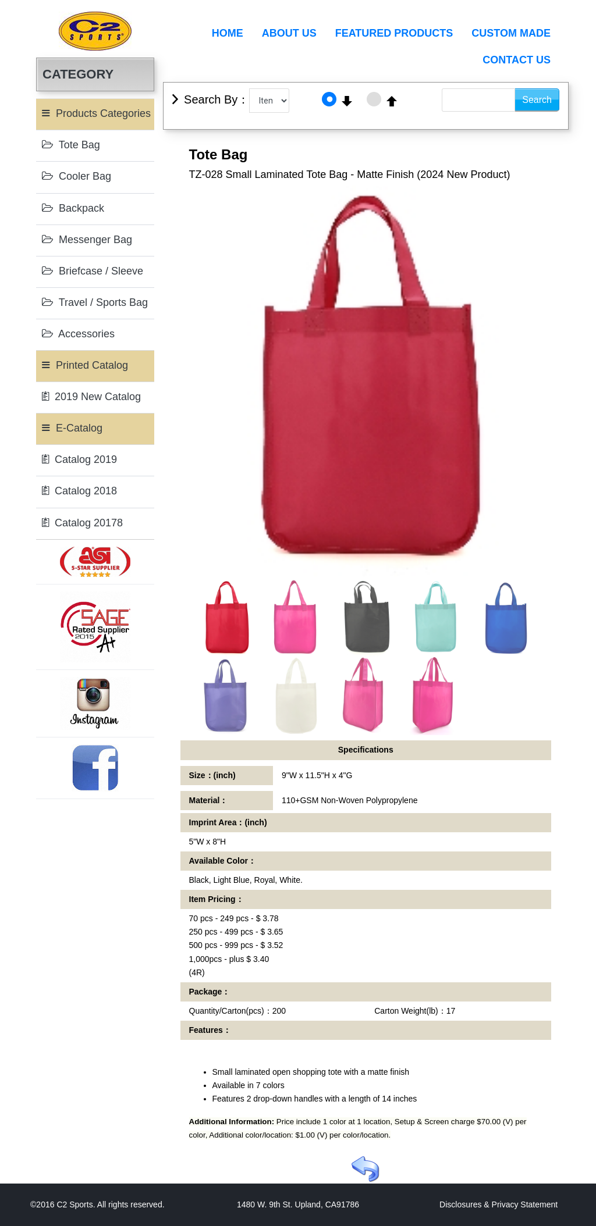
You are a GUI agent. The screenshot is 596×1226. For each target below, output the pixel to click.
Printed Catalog (85, 365)
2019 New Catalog (91, 396)
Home (227, 33)
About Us (289, 33)
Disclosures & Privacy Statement (498, 1204)
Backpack (73, 208)
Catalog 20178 (82, 523)
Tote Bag (71, 145)
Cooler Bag (76, 176)
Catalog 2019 (79, 459)
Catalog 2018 (79, 491)
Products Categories (96, 113)
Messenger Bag (87, 239)
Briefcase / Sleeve (92, 271)
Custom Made (511, 33)
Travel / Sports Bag (95, 302)
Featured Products (394, 33)
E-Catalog (72, 428)
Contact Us (517, 60)
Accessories (78, 334)
